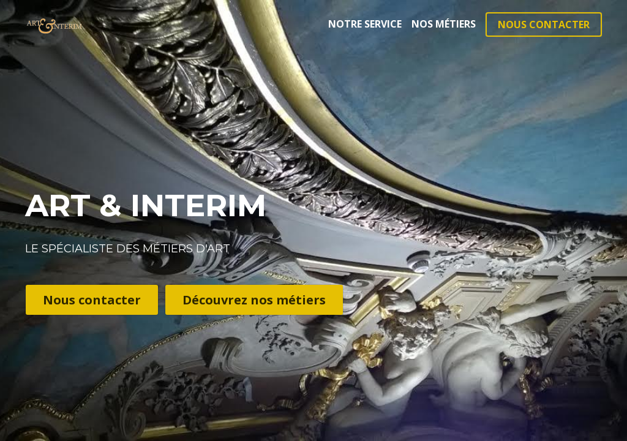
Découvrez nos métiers (254, 300)
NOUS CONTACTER (544, 24)
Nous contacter (92, 300)
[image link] (54, 23)
